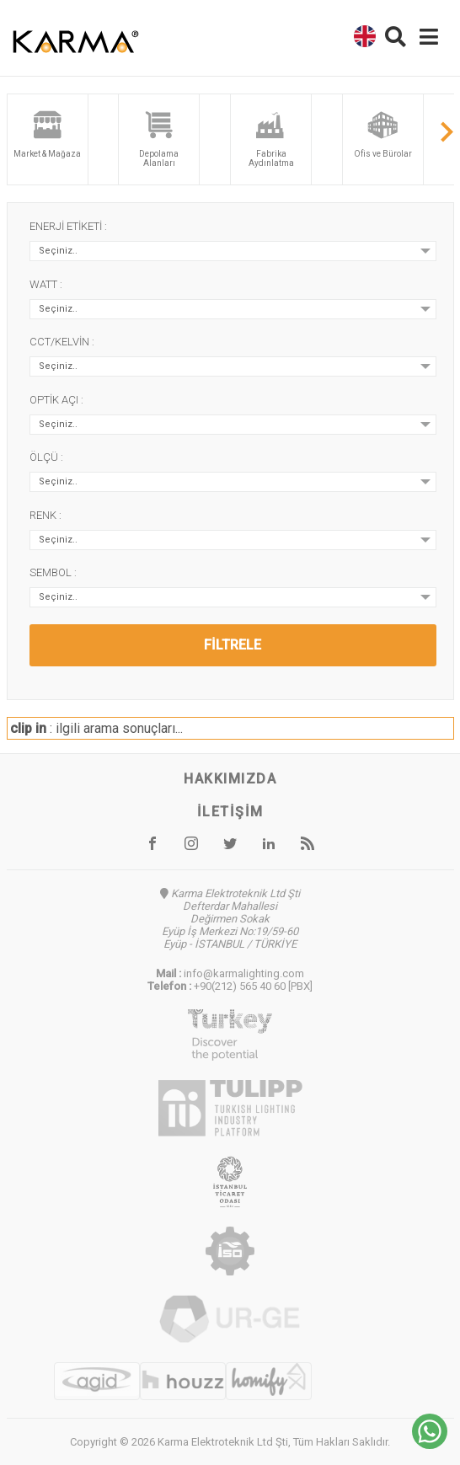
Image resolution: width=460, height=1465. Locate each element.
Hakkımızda (230, 779)
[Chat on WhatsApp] (429, 1444)
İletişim (230, 812)
